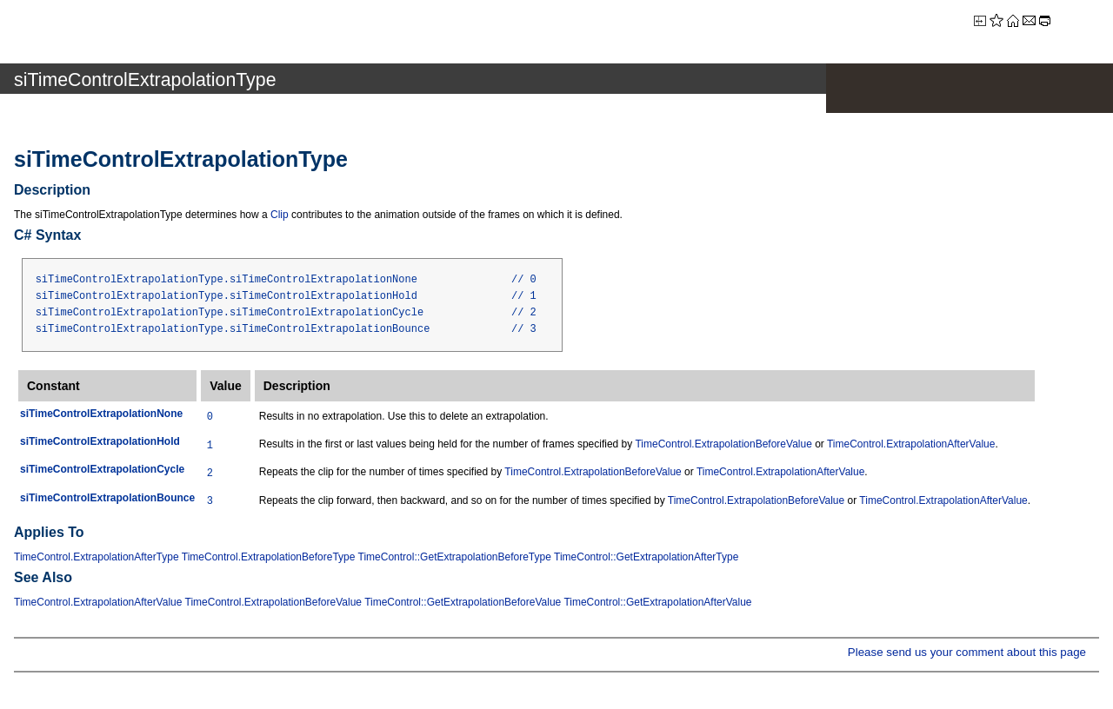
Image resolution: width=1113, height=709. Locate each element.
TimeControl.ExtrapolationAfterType (96, 557)
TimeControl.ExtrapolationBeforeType (269, 557)
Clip (279, 215)
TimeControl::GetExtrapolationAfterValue (657, 602)
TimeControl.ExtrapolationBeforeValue (723, 444)
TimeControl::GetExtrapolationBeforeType (454, 557)
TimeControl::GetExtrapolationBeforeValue (462, 602)
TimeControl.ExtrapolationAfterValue (911, 444)
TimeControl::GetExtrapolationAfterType (646, 557)
